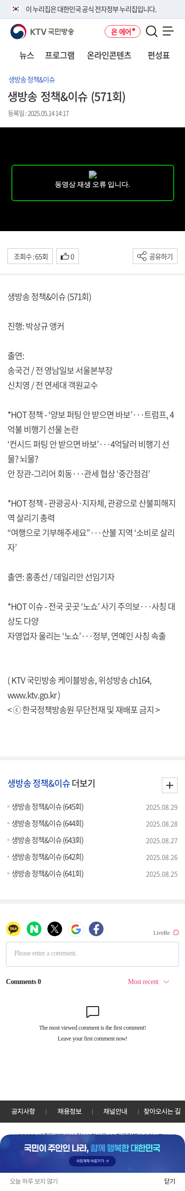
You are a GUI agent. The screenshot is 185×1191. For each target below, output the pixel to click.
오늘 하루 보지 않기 (34, 1181)
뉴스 (26, 55)
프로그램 (59, 55)
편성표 (159, 55)
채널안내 (115, 1111)
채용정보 (69, 1111)
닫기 (169, 1181)
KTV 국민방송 (28, 27)
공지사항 (23, 1111)
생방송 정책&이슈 (31, 79)
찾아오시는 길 (162, 1111)
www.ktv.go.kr (31, 694)
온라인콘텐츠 (109, 55)
